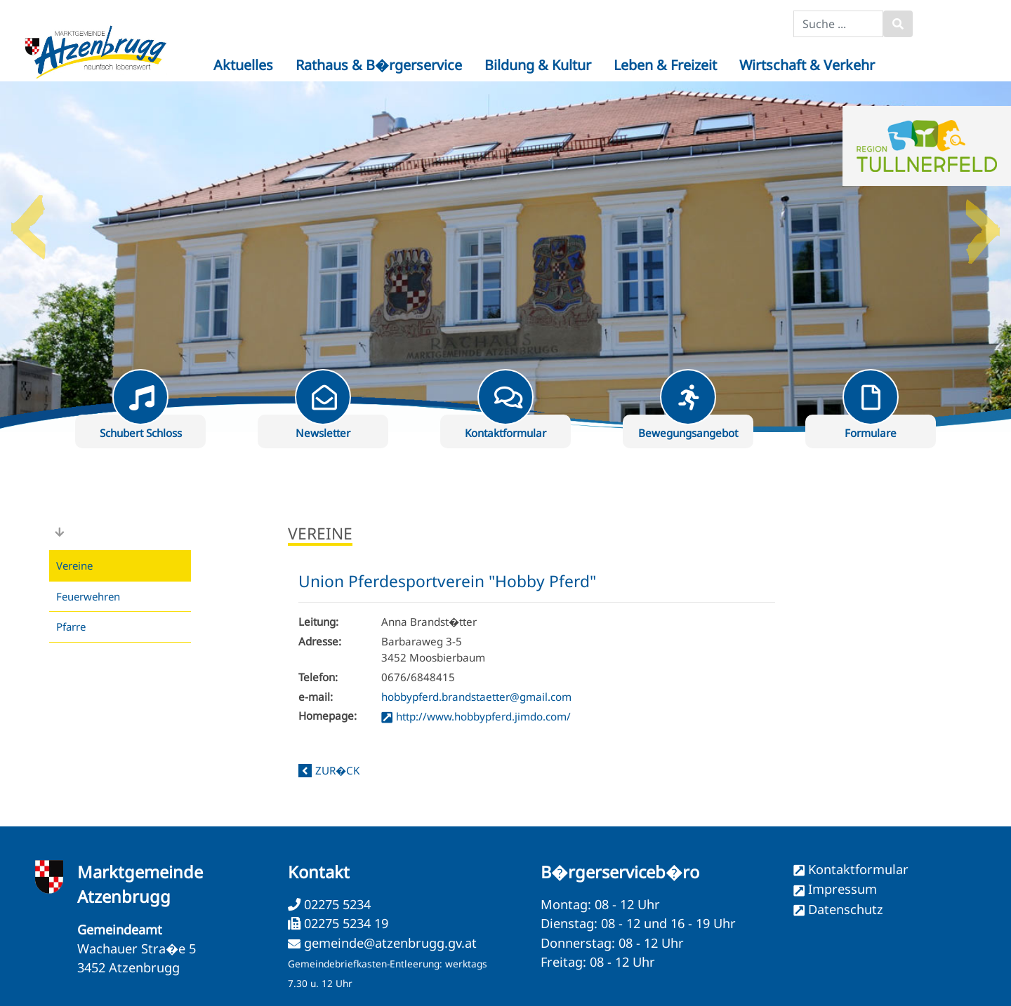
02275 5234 (335, 904)
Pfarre (71, 626)
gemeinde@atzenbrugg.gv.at (390, 942)
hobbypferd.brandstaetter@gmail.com (476, 697)
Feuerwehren (88, 596)
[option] (505, 256)
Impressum (842, 888)
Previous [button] (28, 222)
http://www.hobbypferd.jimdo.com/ (483, 716)
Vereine (74, 565)
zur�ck (337, 770)
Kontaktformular (858, 869)
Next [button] (983, 222)
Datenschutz (845, 909)
